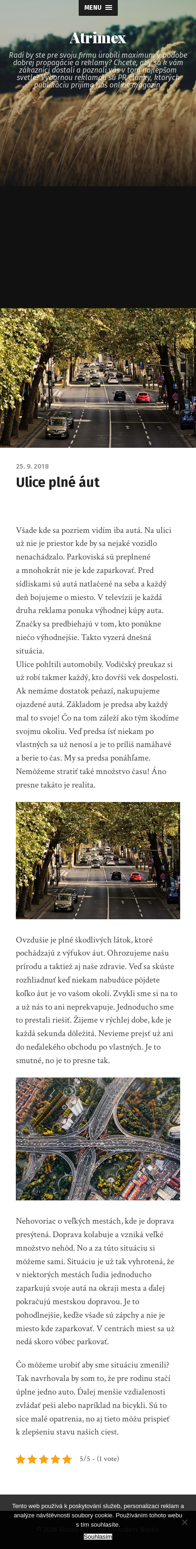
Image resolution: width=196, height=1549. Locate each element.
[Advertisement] (98, 205)
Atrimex (98, 37)
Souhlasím (98, 1537)
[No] (184, 1522)
